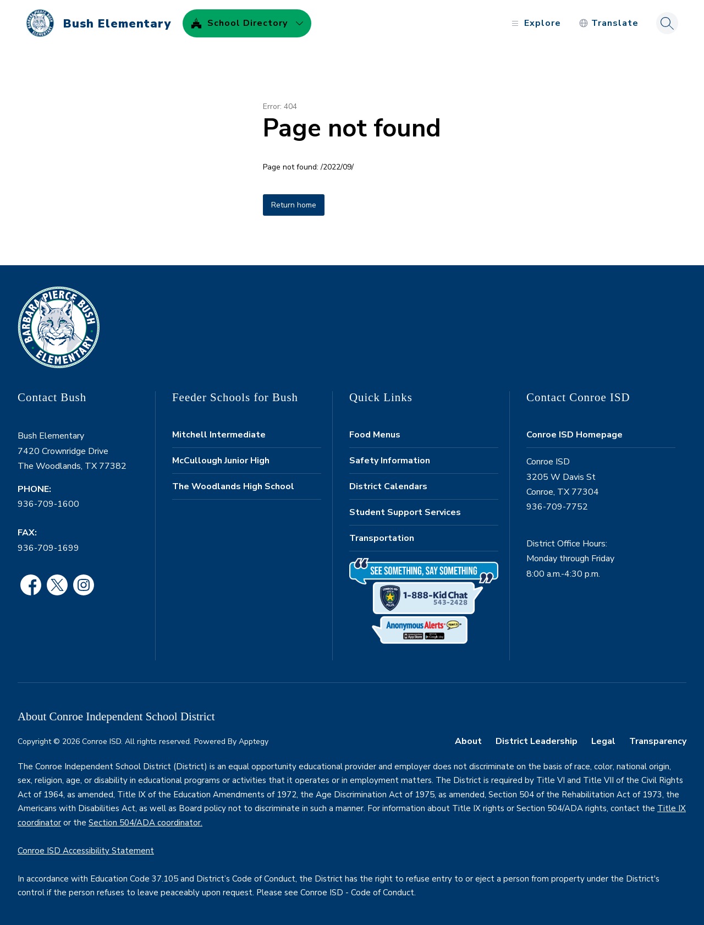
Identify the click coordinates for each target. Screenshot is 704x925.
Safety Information (389, 461)
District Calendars (388, 486)
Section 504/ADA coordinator (145, 822)
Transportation (381, 538)
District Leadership (537, 741)
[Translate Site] (609, 23)
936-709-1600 (48, 504)
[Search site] (667, 23)
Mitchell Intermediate (219, 435)
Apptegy (253, 741)
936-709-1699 (48, 548)
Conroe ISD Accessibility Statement (86, 850)
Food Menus (374, 435)
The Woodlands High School (233, 486)
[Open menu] (535, 23)
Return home (293, 205)
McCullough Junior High (221, 461)
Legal (603, 741)
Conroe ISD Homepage (574, 435)
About (468, 741)
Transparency (657, 741)
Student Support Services (405, 512)
